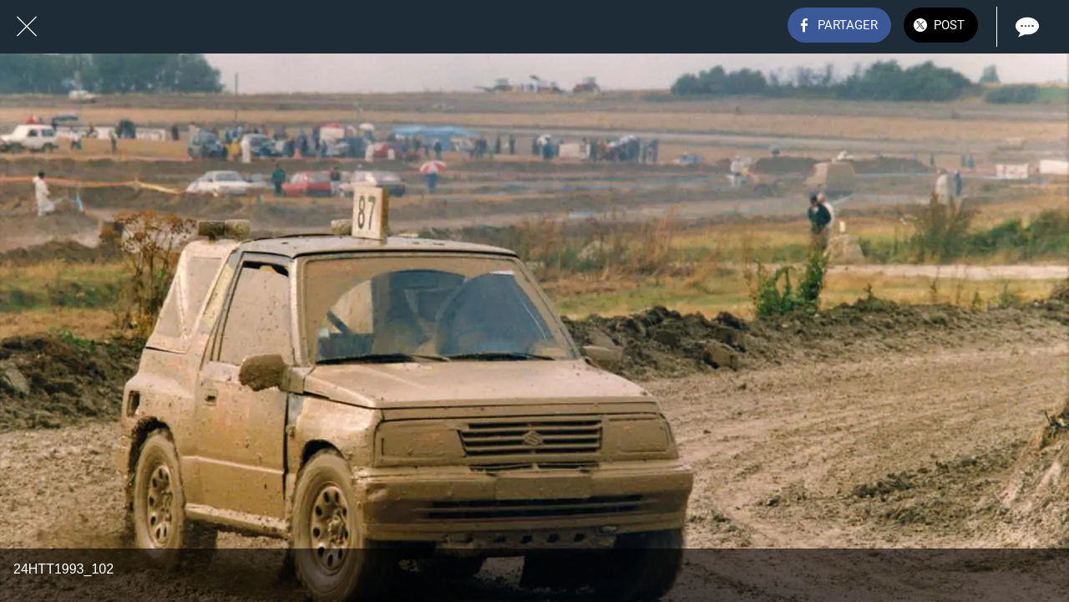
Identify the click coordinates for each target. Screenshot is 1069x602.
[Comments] (1026, 27)
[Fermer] (27, 27)
